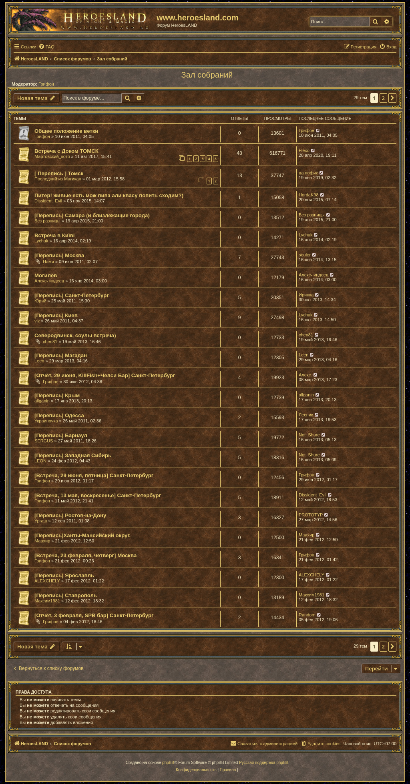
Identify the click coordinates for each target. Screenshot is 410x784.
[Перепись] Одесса (59, 415)
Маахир (42, 540)
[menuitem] (46, 47)
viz (37, 320)
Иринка (306, 294)
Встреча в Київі (54, 235)
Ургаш (40, 520)
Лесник (306, 414)
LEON (40, 460)
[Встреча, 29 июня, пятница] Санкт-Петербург (93, 475)
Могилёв (45, 275)
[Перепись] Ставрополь (65, 595)
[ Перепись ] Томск (58, 173)
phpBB (168, 762)
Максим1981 (47, 600)
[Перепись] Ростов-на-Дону (70, 515)
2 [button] (383, 98)
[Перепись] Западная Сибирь (72, 455)
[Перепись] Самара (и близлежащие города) (92, 215)
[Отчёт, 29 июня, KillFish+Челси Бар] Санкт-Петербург (104, 375)
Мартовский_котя (52, 156)
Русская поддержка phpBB (263, 762)
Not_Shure (309, 434)
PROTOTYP (311, 514)
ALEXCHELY (47, 580)
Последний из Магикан (57, 178)
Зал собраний (207, 74)
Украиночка (46, 420)
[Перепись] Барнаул (60, 435)
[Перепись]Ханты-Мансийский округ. (82, 535)
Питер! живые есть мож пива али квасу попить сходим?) (108, 195)
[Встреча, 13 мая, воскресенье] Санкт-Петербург (97, 495)
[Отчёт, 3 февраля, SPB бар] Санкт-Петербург (93, 615)
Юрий (40, 300)
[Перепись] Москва (59, 255)
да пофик (308, 172)
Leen (39, 360)
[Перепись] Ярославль (64, 575)
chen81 (50, 341)
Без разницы (47, 220)
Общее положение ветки (66, 131)
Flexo (304, 150)
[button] (392, 98)
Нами (48, 261)
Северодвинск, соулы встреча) (75, 335)
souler (305, 254)
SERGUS (43, 440)
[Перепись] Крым (57, 395)
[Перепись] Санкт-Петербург (71, 295)
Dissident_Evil (48, 200)
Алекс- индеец (49, 280)
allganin (42, 400)
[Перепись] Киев (56, 315)
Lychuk (41, 240)
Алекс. (305, 374)
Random (307, 614)
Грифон (46, 84)
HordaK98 (309, 194)
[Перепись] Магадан (60, 355)
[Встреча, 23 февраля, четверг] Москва (85, 555)
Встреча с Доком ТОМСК (66, 151)
